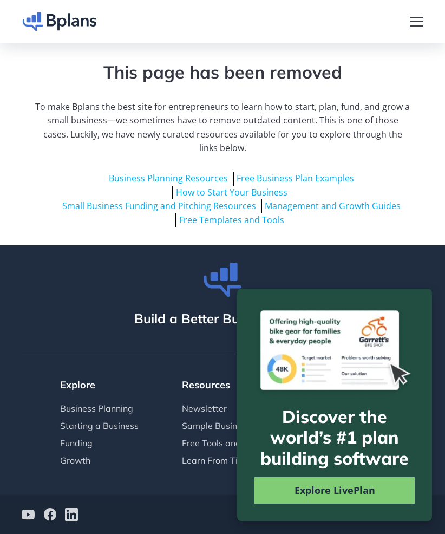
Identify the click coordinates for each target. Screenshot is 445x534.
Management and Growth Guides (333, 206)
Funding (76, 443)
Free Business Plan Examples (295, 178)
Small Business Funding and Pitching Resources (159, 206)
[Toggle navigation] (416, 22)
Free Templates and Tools (231, 220)
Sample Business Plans (228, 425)
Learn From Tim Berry (226, 460)
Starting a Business (99, 425)
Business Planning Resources (168, 178)
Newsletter (204, 408)
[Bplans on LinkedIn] (71, 516)
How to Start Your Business (231, 192)
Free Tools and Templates (234, 443)
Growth (75, 460)
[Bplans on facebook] (49, 516)
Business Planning (96, 408)
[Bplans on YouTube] (28, 516)
